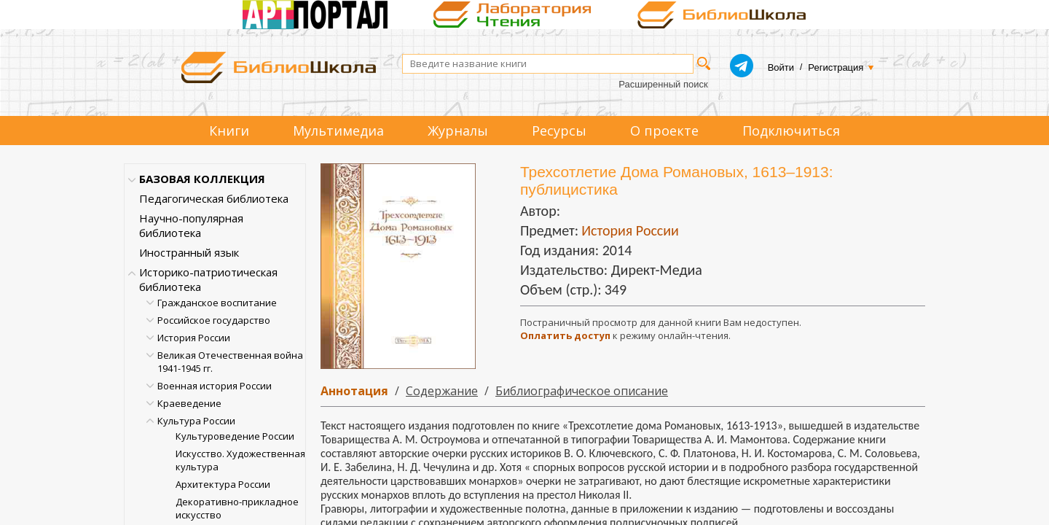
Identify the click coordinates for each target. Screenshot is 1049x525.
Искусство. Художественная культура (240, 460)
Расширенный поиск (662, 84)
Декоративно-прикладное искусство (237, 508)
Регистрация (835, 67)
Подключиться (791, 130)
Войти (781, 67)
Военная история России (214, 385)
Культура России (196, 420)
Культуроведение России (235, 436)
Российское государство (213, 320)
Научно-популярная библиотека (191, 225)
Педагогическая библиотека (213, 198)
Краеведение (189, 403)
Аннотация (354, 391)
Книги (229, 130)
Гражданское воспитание (217, 302)
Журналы (458, 130)
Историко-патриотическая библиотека (208, 279)
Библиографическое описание (581, 391)
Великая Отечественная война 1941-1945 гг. (230, 362)
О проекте (664, 130)
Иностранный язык (189, 252)
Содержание (442, 391)
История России (193, 337)
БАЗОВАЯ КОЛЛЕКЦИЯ (202, 178)
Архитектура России (223, 484)
